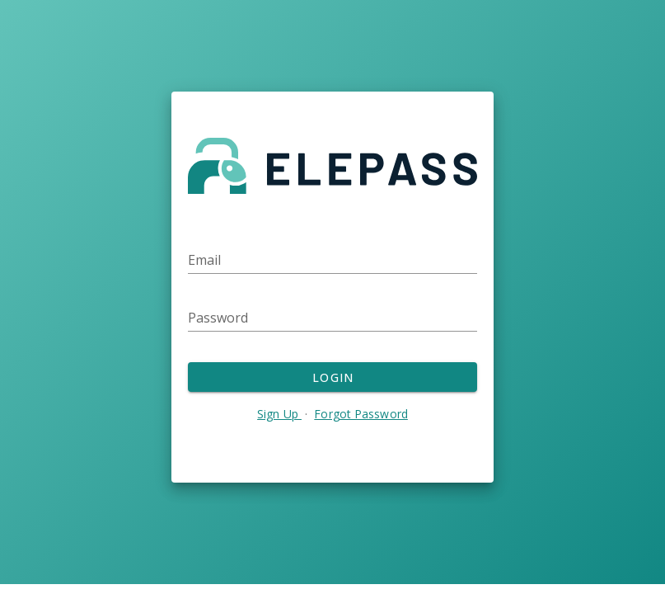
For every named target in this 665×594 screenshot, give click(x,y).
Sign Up (279, 414)
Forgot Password (361, 414)
